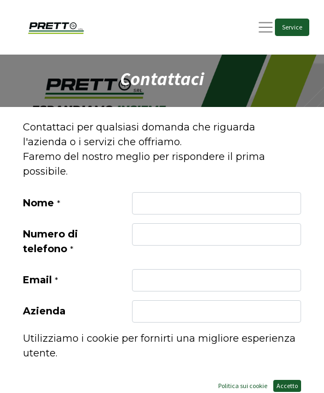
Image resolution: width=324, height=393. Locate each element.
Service (292, 27)
